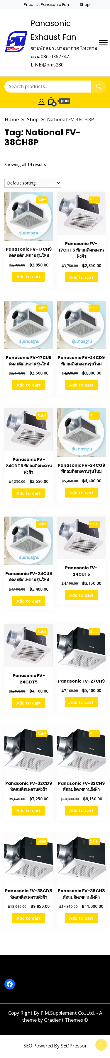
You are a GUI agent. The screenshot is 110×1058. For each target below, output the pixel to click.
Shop (85, 4)
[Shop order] (32, 183)
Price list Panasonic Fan (46, 4)
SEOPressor (74, 1045)
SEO (27, 1045)
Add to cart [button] (28, 276)
